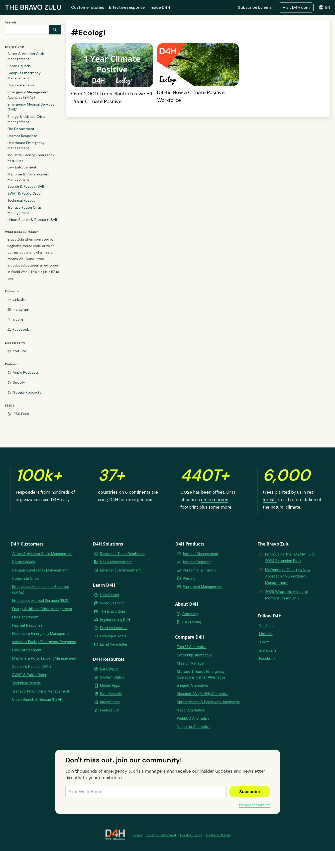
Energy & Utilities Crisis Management (26, 119)
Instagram (21, 309)
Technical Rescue (21, 200)
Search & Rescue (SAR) (26, 186)
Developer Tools (113, 636)
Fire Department (20, 129)
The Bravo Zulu (112, 611)
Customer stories (87, 7)
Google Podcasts (27, 392)
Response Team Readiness (122, 554)
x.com (18, 319)
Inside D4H (160, 7)
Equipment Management (203, 586)
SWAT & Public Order (24, 193)
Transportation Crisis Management (24, 210)
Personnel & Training (200, 570)
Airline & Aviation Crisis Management (26, 56)
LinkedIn (19, 299)
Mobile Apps (110, 685)
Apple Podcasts (26, 372)
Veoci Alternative (191, 710)
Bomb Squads (19, 66)
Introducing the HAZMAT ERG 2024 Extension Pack (290, 557)
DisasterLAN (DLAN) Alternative (202, 694)
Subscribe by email (256, 7)
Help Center (109, 595)
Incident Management (200, 554)
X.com (264, 642)
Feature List (109, 710)
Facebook (21, 329)
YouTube (20, 351)
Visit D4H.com (296, 7)
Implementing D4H (115, 619)
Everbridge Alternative (194, 655)
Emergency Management (120, 570)
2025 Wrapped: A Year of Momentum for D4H (286, 595)
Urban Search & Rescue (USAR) (33, 219)
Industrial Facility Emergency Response (30, 157)
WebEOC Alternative (193, 718)
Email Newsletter (113, 644)
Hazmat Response (22, 136)
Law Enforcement (21, 167)
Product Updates (113, 628)
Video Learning (112, 603)
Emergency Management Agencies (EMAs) (28, 95)
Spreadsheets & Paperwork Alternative (208, 702)
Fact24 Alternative (192, 647)
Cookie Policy (191, 835)
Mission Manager (191, 663)
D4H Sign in (109, 669)
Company (190, 614)
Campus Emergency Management (24, 75)
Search (10, 22)
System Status (112, 677)
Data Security (111, 694)
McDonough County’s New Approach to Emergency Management (287, 576)
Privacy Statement (254, 805)
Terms (137, 835)
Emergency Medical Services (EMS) (30, 107)
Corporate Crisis (20, 85)
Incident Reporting (198, 562)
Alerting (189, 578)
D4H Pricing (191, 622)
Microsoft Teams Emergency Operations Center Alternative (201, 674)
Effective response (127, 7)
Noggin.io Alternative (194, 726)
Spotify (19, 382)
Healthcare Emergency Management (26, 145)
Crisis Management (116, 562)
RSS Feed (21, 414)
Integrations (110, 702)
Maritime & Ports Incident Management (28, 177)
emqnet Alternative (192, 685)
